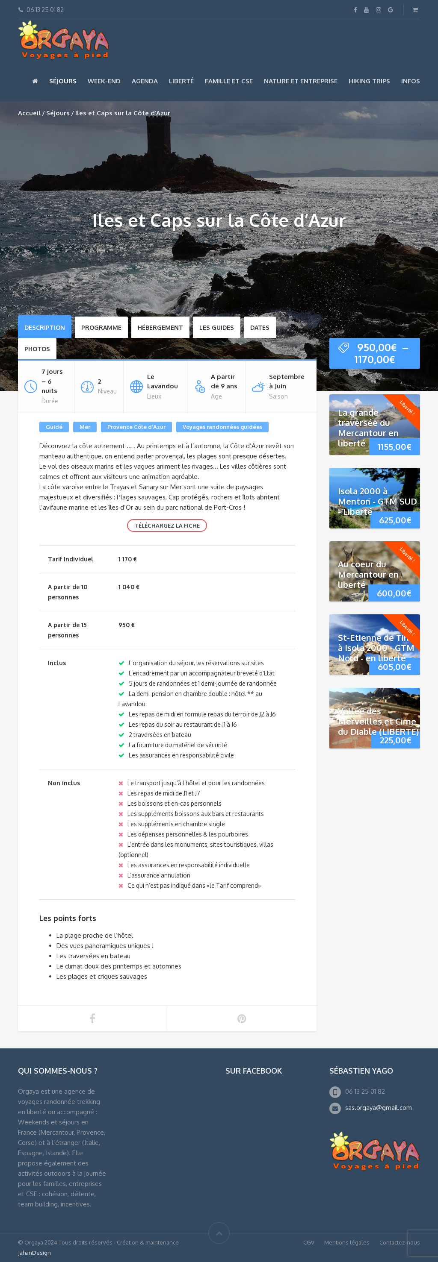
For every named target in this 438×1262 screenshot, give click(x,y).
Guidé (54, 426)
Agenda (145, 81)
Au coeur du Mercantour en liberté (368, 574)
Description (44, 327)
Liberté (181, 81)
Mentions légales (347, 1242)
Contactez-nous (399, 1242)
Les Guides (216, 327)
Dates (259, 327)
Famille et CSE (229, 81)
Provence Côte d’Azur (136, 426)
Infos (410, 81)
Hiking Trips (369, 81)
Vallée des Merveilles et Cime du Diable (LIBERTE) (378, 721)
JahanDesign (34, 1252)
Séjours (63, 81)
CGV (308, 1242)
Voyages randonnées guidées (222, 426)
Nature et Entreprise (300, 81)
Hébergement (160, 327)
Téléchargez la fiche (167, 525)
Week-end (104, 81)
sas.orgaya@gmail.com (378, 1108)
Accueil (29, 113)
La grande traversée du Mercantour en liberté (368, 428)
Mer (85, 426)
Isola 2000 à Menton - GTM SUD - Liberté (377, 501)
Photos (37, 348)
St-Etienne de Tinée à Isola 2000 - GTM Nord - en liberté (378, 647)
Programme (101, 327)
